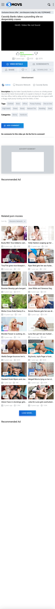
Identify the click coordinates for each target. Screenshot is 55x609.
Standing (42, 108)
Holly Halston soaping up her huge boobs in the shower (41, 243)
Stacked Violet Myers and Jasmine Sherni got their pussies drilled (14, 379)
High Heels (6, 108)
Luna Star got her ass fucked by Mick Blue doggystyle (41, 334)
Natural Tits (31, 108)
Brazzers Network (23, 85)
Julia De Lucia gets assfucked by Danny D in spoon (41, 402)
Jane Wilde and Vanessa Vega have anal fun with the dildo (41, 288)
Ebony (15, 115)
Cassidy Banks (42, 85)
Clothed (10, 104)
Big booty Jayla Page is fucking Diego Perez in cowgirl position (41, 356)
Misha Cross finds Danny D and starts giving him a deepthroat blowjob (14, 311)
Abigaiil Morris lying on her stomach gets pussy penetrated (41, 379)
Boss (18, 104)
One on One (47, 104)
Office (25, 104)
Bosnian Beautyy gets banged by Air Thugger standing (14, 288)
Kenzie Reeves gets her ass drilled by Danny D (41, 311)
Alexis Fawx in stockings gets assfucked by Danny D (14, 402)
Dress (15, 108)
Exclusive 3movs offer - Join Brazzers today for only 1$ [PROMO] (26, 12)
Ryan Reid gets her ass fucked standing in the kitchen (41, 266)
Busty (22, 108)
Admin (7, 85)
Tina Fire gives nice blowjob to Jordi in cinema (14, 266)
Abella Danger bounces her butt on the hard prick (14, 356)
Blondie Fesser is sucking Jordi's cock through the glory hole (14, 334)
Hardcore (23, 115)
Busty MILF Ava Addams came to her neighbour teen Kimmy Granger (14, 243)
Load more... (27, 413)
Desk (50, 108)
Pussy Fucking (35, 104)
